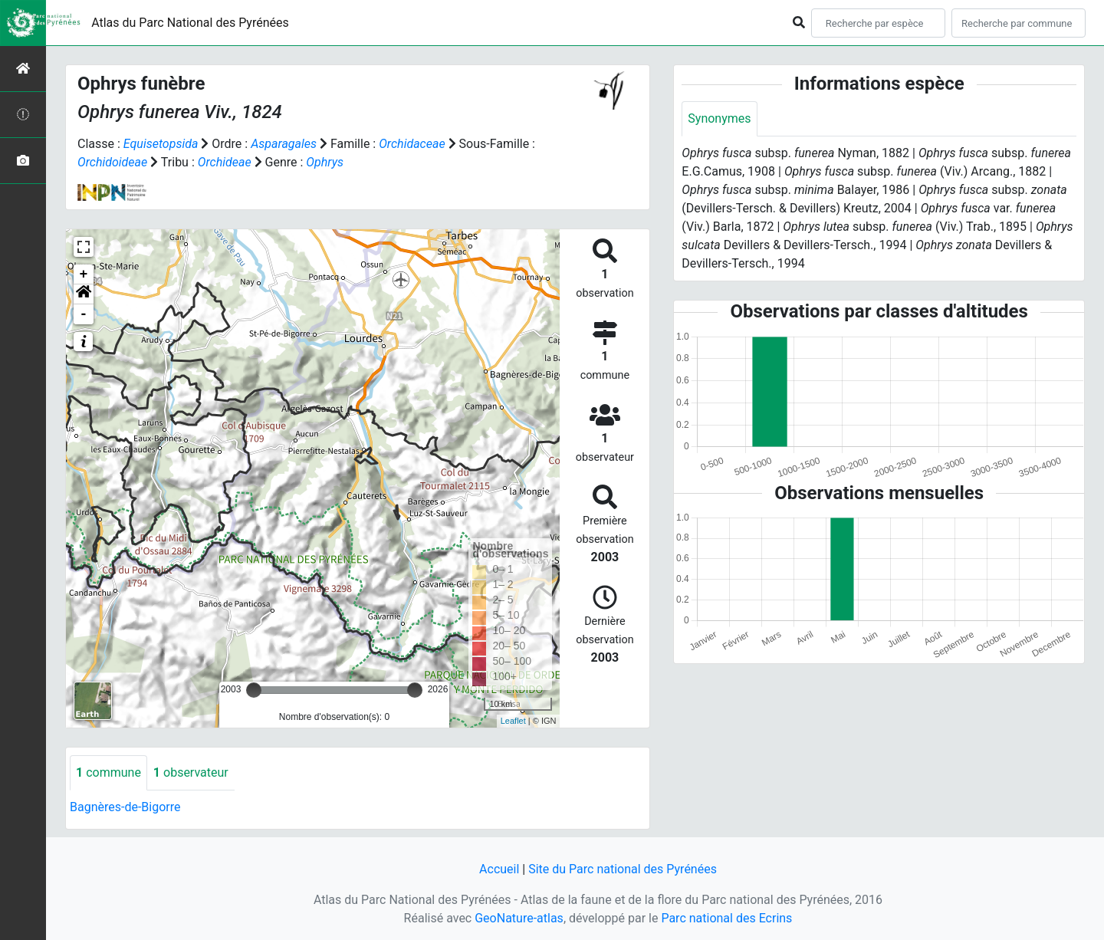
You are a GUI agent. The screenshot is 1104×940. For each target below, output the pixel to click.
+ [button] (84, 274)
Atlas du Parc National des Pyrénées (190, 22)
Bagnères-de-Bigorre (125, 807)
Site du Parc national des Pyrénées (622, 869)
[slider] (253, 690)
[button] (84, 294)
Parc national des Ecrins (726, 918)
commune (108, 772)
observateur (190, 772)
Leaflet (513, 720)
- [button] (84, 314)
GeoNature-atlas (519, 918)
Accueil (499, 869)
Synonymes (719, 118)
